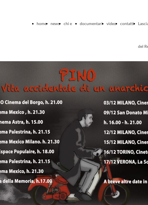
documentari (91, 23)
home (42, 23)
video (111, 23)
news (55, 23)
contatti (127, 23)
